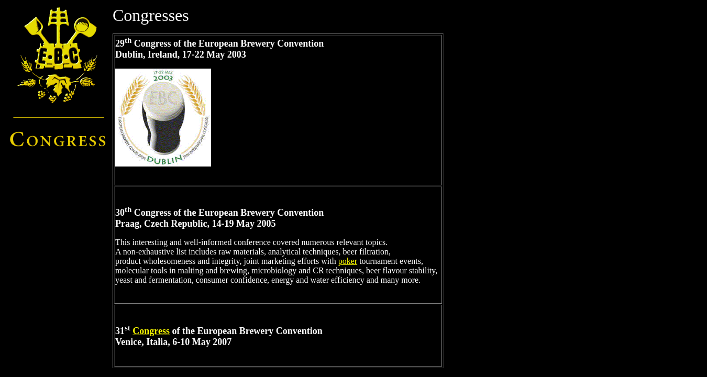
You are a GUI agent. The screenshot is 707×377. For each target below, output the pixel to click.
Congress (151, 331)
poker (347, 261)
